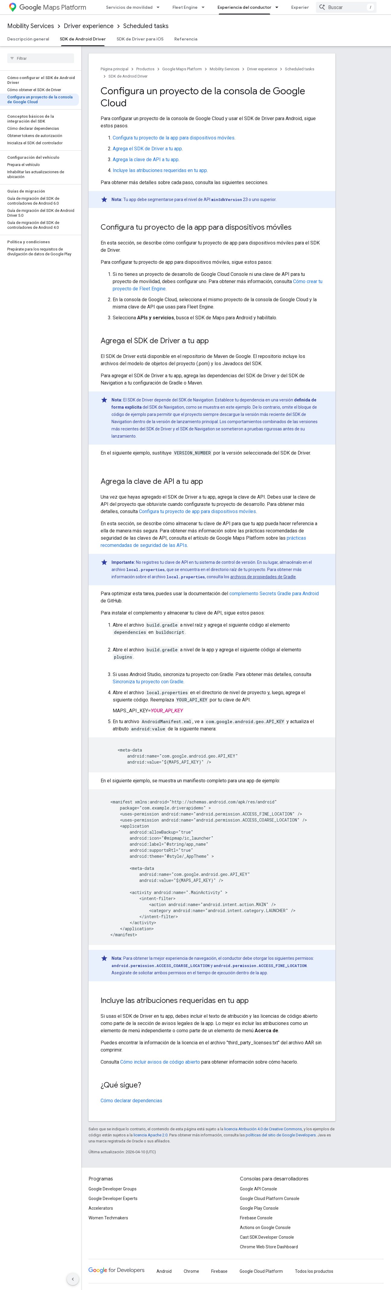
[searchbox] (40, 58)
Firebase (219, 1271)
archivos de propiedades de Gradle (263, 576)
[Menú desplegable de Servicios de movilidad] (160, 7)
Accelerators (101, 1208)
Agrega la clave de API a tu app (146, 159)
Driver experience (89, 26)
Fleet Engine (185, 7)
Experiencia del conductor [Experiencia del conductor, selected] (244, 7)
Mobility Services (30, 26)
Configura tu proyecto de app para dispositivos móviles (197, 511)
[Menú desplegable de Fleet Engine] (205, 7)
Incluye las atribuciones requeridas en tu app (160, 170)
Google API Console (258, 1188)
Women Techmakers (108, 1217)
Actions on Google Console (265, 1227)
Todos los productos (314, 1271)
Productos (145, 69)
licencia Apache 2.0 (150, 1135)
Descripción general (28, 39)
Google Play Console (259, 1208)
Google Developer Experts (113, 1198)
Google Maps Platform (182, 69)
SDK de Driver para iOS (140, 39)
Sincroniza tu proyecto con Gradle (148, 682)
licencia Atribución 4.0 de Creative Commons (263, 1129)
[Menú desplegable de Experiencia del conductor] (278, 7)
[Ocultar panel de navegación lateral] (73, 1279)
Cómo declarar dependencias (131, 1100)
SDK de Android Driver (127, 76)
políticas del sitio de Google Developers (281, 1135)
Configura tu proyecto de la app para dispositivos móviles (173, 138)
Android (164, 1271)
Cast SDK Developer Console (267, 1237)
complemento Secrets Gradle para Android (274, 593)
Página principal (114, 69)
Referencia (185, 39)
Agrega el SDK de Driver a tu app (147, 149)
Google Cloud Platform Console (269, 1198)
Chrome (191, 1271)
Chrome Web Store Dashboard (269, 1246)
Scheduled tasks (146, 26)
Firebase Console (256, 1217)
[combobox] (346, 7)
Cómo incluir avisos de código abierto (160, 1062)
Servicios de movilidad (129, 7)
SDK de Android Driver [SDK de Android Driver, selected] (83, 39)
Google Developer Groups (113, 1188)
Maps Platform (52, 7)
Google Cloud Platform (261, 1271)
